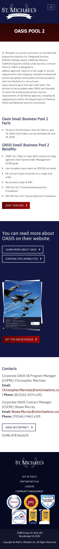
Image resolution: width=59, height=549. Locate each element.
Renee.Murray (21, 411)
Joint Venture (14, 205)
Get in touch (29, 476)
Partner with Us (29, 481)
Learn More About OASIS (21, 249)
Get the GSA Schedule (19, 339)
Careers (29, 486)
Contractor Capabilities (22, 258)
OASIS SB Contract (17, 427)
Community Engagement (29, 491)
